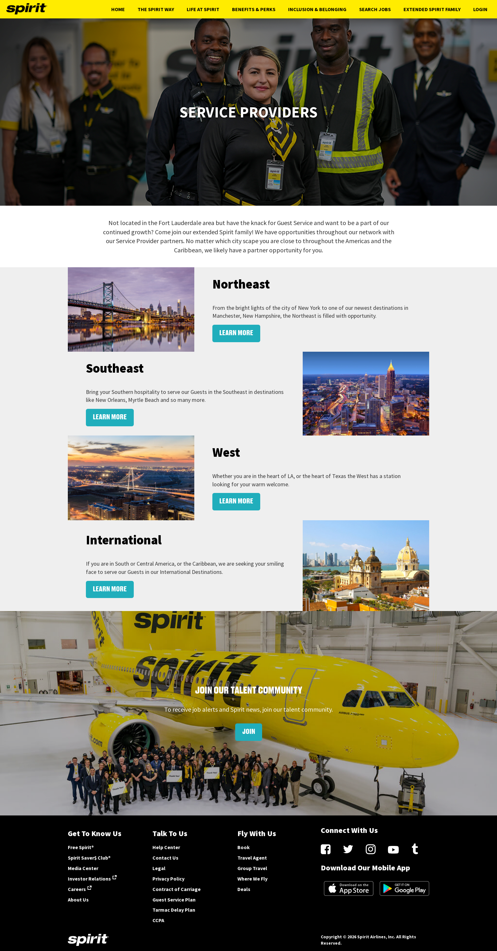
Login (480, 9)
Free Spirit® (81, 847)
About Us (78, 899)
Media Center (83, 868)
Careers (77, 889)
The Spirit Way (156, 9)
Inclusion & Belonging (317, 9)
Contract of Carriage (176, 889)
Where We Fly (252, 878)
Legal (158, 868)
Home (118, 9)
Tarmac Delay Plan (173, 910)
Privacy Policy (168, 878)
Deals (243, 889)
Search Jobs (375, 9)
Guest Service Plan (174, 899)
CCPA (158, 920)
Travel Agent (252, 858)
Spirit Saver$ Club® (89, 858)
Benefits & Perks (253, 9)
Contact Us (165, 858)
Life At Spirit (203, 9)
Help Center (166, 847)
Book (243, 847)
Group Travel (252, 868)
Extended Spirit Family (432, 9)
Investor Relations (89, 878)
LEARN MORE (236, 333)
